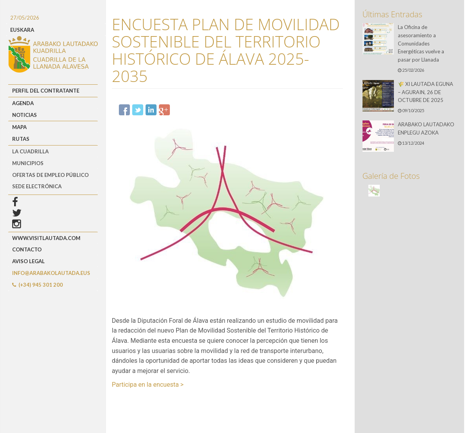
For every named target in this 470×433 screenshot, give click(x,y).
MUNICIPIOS (28, 163)
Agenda (23, 103)
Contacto (27, 249)
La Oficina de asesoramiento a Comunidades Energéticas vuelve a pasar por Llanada (421, 43)
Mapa (19, 127)
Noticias (24, 115)
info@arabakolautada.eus (51, 273)
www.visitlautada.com (46, 238)
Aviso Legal (28, 261)
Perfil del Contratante (45, 90)
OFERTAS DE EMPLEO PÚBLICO (50, 175)
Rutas (20, 139)
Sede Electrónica (37, 186)
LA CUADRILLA (30, 151)
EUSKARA (22, 30)
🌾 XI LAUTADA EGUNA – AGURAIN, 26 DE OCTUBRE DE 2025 (425, 92)
